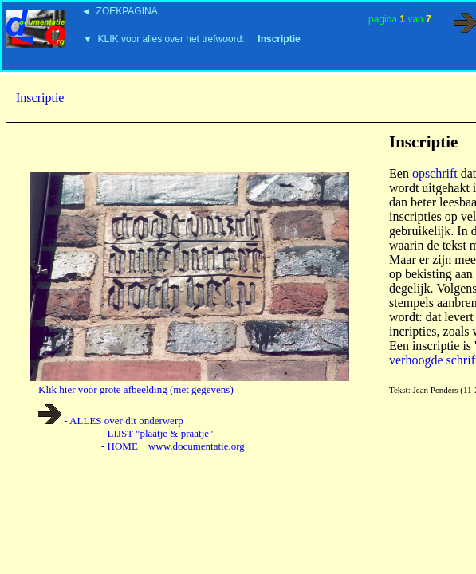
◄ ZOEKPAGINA (119, 11)
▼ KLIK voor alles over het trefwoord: (192, 39)
